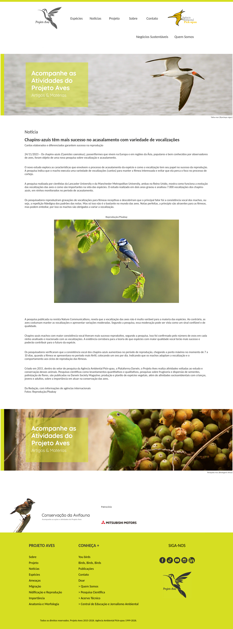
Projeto (114, 18)
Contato (152, 18)
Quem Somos (184, 37)
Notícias (95, 18)
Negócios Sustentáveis (152, 37)
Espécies (76, 18)
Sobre (133, 18)
